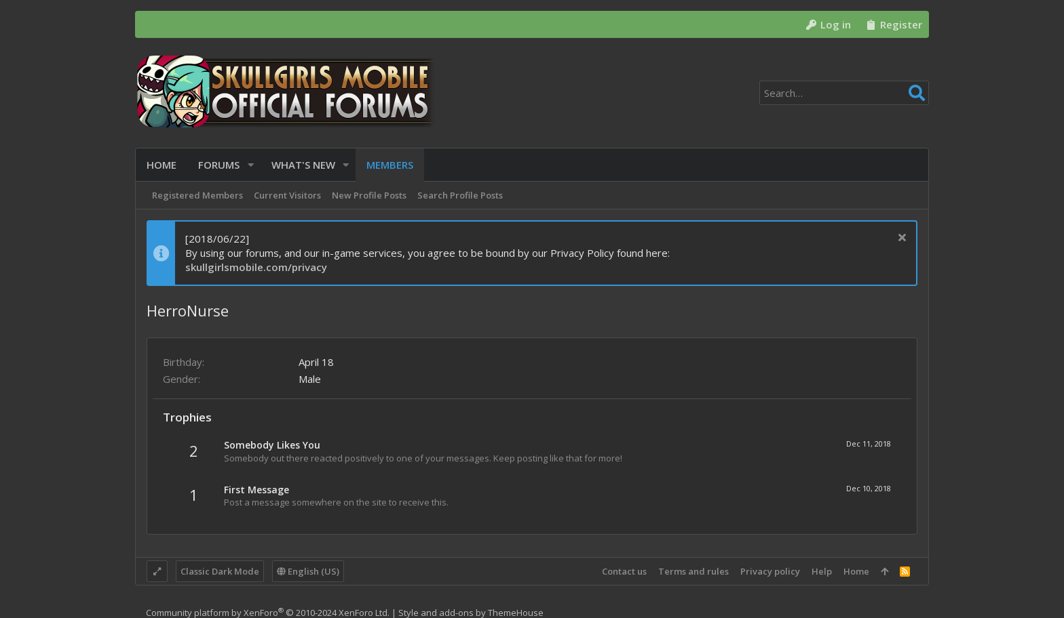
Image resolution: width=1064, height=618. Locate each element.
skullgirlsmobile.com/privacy (256, 267)
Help (822, 571)
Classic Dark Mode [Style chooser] (219, 571)
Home (856, 571)
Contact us (624, 571)
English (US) (308, 571)
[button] (251, 165)
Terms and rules (693, 571)
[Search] (844, 92)
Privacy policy (770, 571)
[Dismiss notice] (900, 239)
